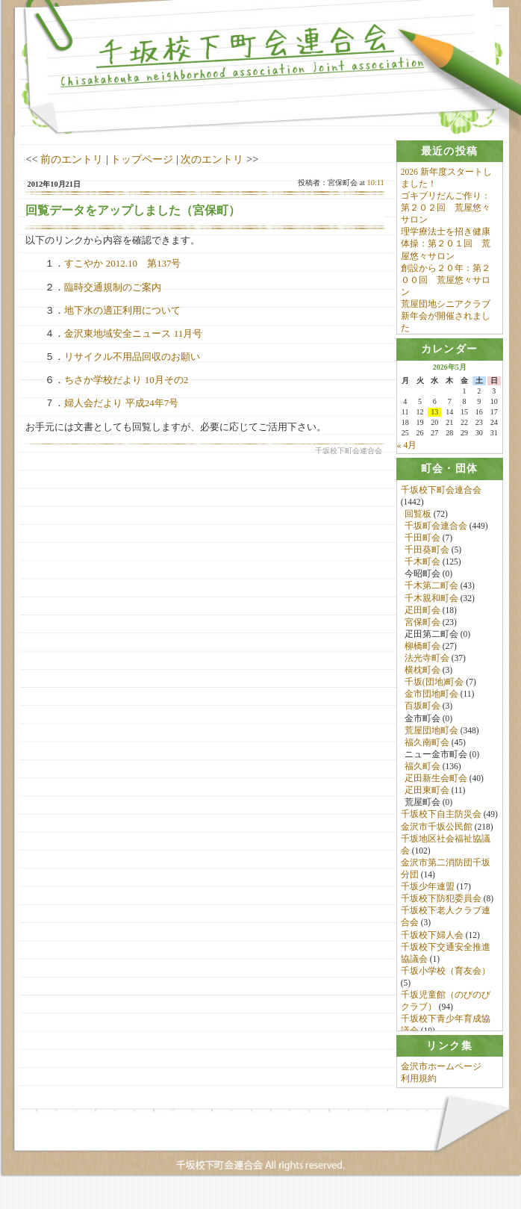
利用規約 (419, 1094)
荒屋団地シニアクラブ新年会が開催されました (445, 315)
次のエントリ (212, 159)
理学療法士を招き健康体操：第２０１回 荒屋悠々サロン (445, 244)
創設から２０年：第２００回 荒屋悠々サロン (445, 280)
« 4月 (407, 449)
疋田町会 (422, 615)
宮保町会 (422, 627)
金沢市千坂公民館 (436, 831)
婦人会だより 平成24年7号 (121, 402)
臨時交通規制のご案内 (112, 287)
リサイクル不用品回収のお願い (132, 356)
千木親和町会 (431, 603)
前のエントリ (71, 159)
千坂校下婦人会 (432, 940)
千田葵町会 (427, 555)
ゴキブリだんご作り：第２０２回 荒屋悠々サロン (445, 207)
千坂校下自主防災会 (441, 819)
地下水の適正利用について (122, 310)
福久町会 (422, 772)
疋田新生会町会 (436, 784)
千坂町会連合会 (436, 531)
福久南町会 (427, 748)
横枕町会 (422, 675)
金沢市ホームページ (441, 1082)
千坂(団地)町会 (434, 687)
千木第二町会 (431, 591)
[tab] (449, 151)
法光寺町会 (427, 663)
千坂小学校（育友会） (445, 976)
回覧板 (418, 519)
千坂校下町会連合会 (441, 495)
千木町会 (422, 567)
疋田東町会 (427, 796)
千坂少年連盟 (428, 892)
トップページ (141, 159)
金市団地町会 (431, 699)
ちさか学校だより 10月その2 (126, 379)
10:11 (375, 182)
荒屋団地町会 (431, 735)
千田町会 (422, 543)
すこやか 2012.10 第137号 (122, 263)
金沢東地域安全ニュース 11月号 (133, 333)
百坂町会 (422, 711)
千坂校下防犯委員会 (441, 904)
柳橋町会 (422, 651)
